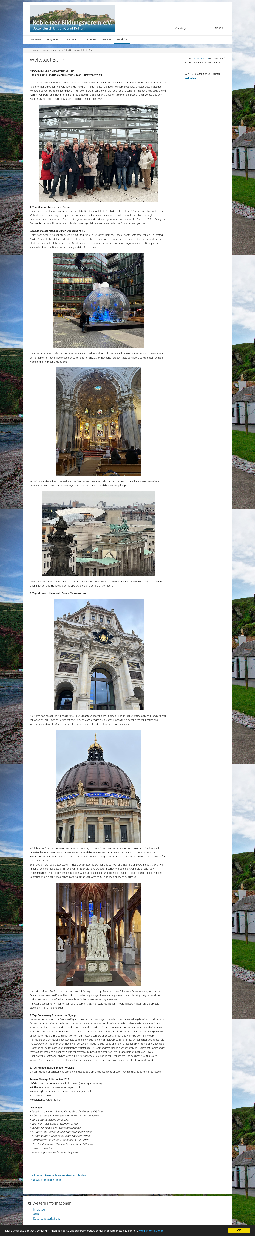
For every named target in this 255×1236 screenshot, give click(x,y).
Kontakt (91, 39)
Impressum (40, 1209)
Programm (52, 39)
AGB (36, 1214)
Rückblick (122, 39)
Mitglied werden (200, 58)
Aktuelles (106, 39)
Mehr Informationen (151, 1231)
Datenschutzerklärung (47, 1218)
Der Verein (72, 39)
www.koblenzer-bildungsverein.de (47, 50)
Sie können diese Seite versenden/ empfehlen (58, 1175)
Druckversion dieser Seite (45, 1180)
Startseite (36, 39)
